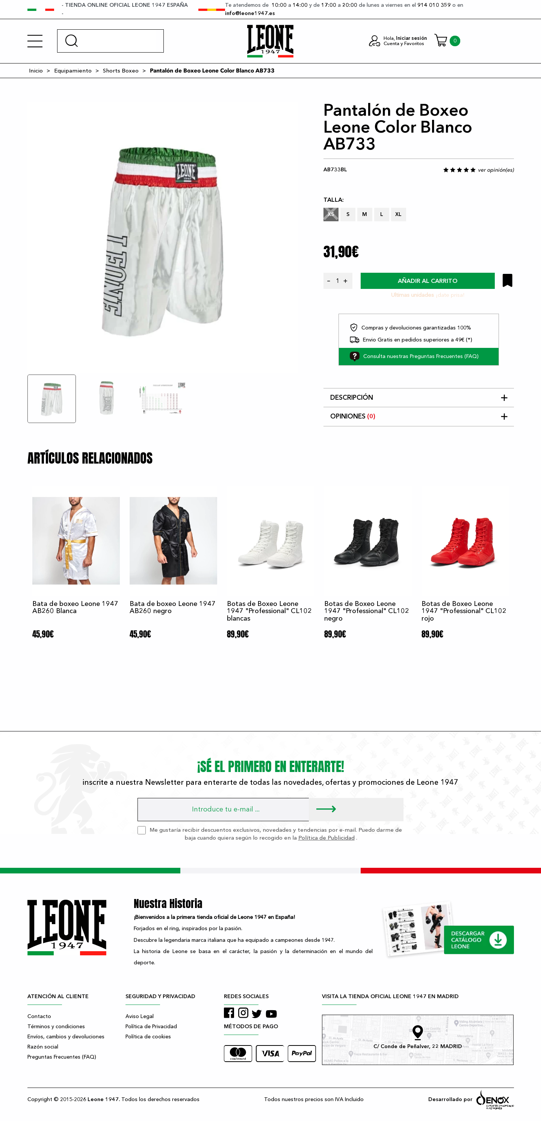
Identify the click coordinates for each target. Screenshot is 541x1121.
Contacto (39, 1016)
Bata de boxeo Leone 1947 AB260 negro (173, 607)
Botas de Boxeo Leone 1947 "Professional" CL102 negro (366, 611)
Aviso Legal (139, 1016)
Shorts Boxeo (121, 70)
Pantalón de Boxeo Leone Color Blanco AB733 (212, 70)
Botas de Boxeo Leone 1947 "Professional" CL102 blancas (269, 611)
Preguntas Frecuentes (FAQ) (61, 1057)
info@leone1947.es (250, 13)
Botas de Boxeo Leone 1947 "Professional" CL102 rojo (464, 611)
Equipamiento (73, 70)
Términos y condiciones (56, 1026)
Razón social (42, 1046)
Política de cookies (148, 1036)
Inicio (36, 70)
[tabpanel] (162, 237)
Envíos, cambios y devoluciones (65, 1036)
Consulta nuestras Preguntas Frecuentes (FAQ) (414, 356)
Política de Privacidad (151, 1026)
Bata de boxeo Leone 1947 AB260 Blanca (75, 607)
